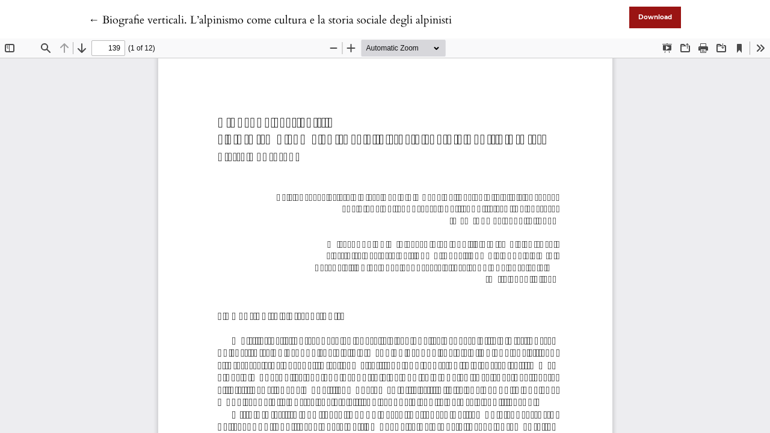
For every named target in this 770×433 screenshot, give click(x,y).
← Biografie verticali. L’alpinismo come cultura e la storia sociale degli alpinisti (270, 20)
